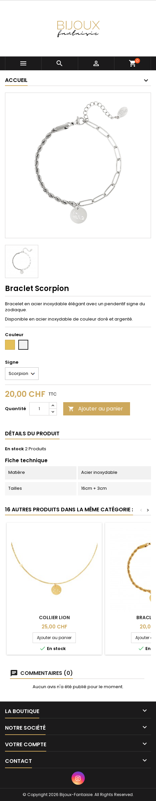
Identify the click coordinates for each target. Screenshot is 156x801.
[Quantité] (39, 408)
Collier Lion (54, 617)
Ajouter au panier (95, 408)
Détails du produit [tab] (32, 433)
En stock (14, 449)
